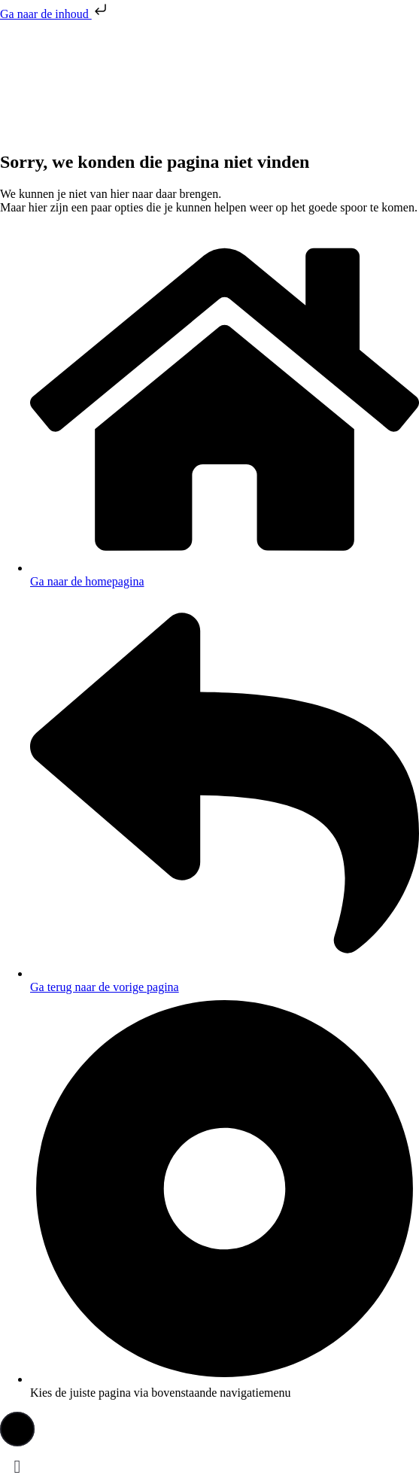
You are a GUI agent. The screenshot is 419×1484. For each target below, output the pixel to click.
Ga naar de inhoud (55, 14)
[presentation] (113, 77)
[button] (17, 1429)
